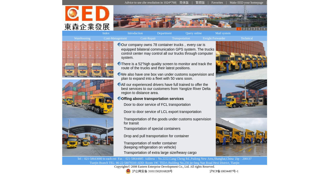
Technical (247, 38)
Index (105, 33)
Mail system (223, 33)
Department (164, 33)
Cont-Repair (148, 38)
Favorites (217, 2)
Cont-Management (115, 38)
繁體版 (200, 2)
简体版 (184, 2)
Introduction (135, 33)
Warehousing (82, 38)
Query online (194, 33)
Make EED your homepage (246, 2)
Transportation (181, 38)
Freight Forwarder (214, 38)
